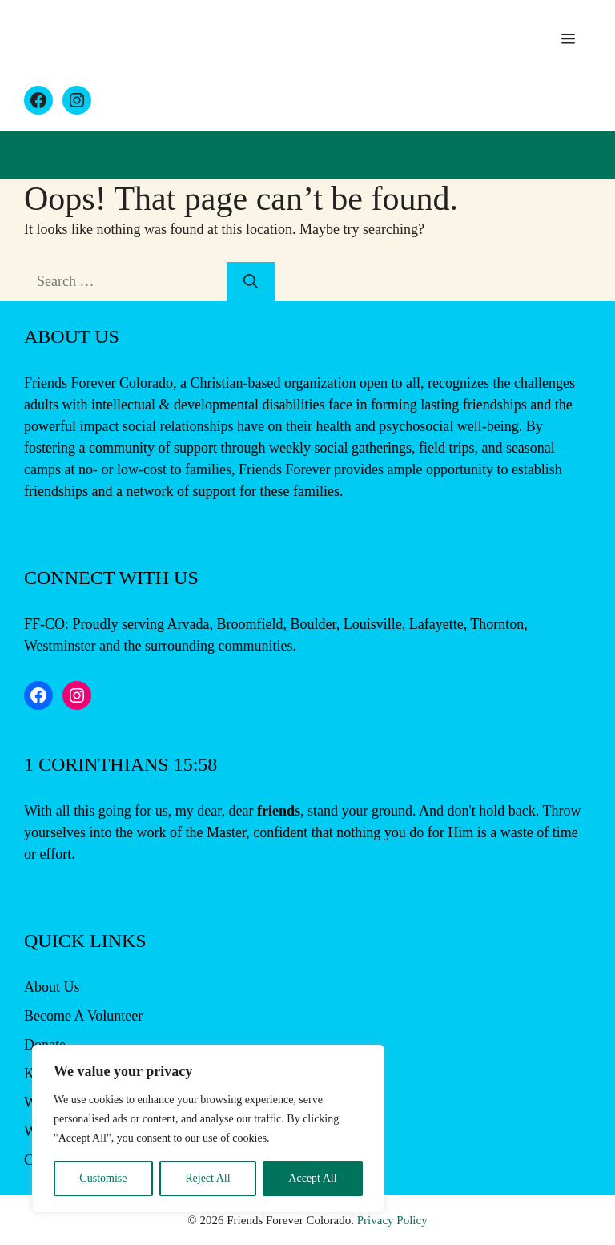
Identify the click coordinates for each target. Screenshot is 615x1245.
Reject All (207, 1178)
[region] (208, 1129)
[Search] (251, 281)
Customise (103, 1178)
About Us (52, 987)
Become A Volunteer (83, 1016)
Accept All (312, 1178)
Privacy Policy (392, 1220)
